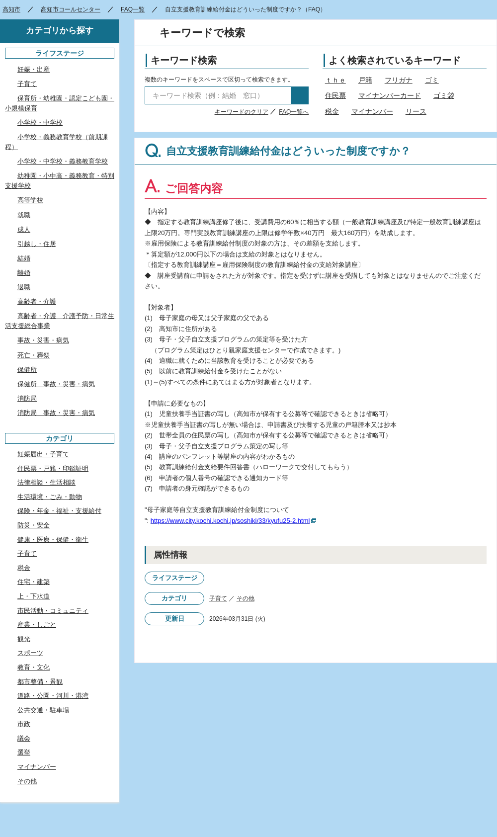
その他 (245, 598)
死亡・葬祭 (33, 355)
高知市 (11, 9)
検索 (300, 95)
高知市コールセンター (70, 9)
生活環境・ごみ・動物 (49, 497)
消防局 (27, 398)
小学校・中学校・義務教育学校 (62, 161)
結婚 (23, 258)
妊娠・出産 (33, 69)
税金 (332, 111)
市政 (23, 724)
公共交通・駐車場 (43, 710)
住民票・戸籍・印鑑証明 (52, 468)
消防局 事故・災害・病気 (56, 413)
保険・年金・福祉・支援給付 (59, 510)
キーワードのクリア (241, 111)
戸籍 (365, 80)
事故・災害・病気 (43, 340)
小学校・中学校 (40, 122)
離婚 (23, 272)
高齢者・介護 (36, 301)
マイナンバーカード (389, 95)
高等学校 (30, 200)
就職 (23, 215)
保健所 (27, 369)
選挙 (23, 752)
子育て (218, 598)
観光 (23, 639)
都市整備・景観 (40, 681)
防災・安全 (33, 525)
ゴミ (432, 80)
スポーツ (30, 653)
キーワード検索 (184, 60)
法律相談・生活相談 (46, 482)
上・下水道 (33, 596)
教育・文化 (33, 667)
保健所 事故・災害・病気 (56, 384)
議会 (23, 738)
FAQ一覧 (133, 9)
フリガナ (399, 80)
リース (416, 111)
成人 (23, 229)
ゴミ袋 (443, 95)
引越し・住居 (36, 244)
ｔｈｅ (335, 80)
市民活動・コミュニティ (52, 610)
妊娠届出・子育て (43, 454)
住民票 (335, 95)
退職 (23, 287)
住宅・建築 (33, 582)
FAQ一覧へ (294, 111)
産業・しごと (36, 624)
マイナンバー (372, 111)
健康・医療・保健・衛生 (52, 539)
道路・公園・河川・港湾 (52, 695)
